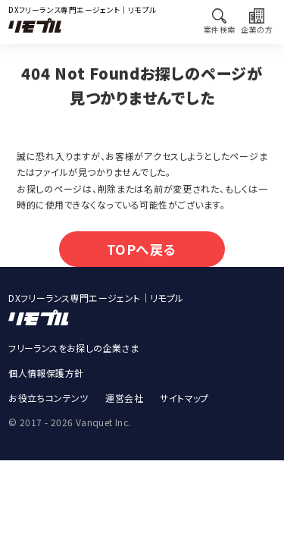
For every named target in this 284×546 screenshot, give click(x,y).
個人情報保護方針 (45, 378)
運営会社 (124, 403)
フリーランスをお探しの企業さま (73, 353)
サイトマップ (184, 403)
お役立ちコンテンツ (48, 403)
